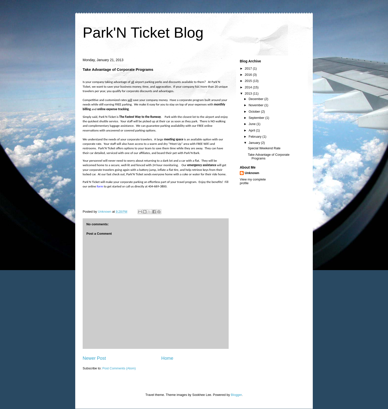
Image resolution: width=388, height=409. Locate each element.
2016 (249, 75)
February (256, 136)
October (255, 111)
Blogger (236, 395)
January (255, 143)
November (257, 105)
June (253, 124)
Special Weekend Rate (264, 148)
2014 (249, 87)
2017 (249, 68)
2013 (249, 93)
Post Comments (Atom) (119, 368)
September (257, 118)
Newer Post (94, 358)
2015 (249, 81)
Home (167, 358)
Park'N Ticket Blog (143, 32)
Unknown (252, 173)
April (252, 130)
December (257, 99)
